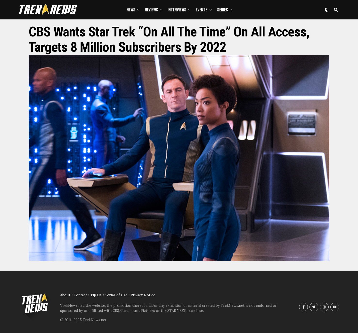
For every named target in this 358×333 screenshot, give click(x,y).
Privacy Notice (143, 295)
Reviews (151, 10)
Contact (80, 295)
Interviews (177, 10)
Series (222, 10)
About (65, 295)
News (131, 10)
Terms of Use (116, 295)
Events (202, 10)
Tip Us (96, 295)
